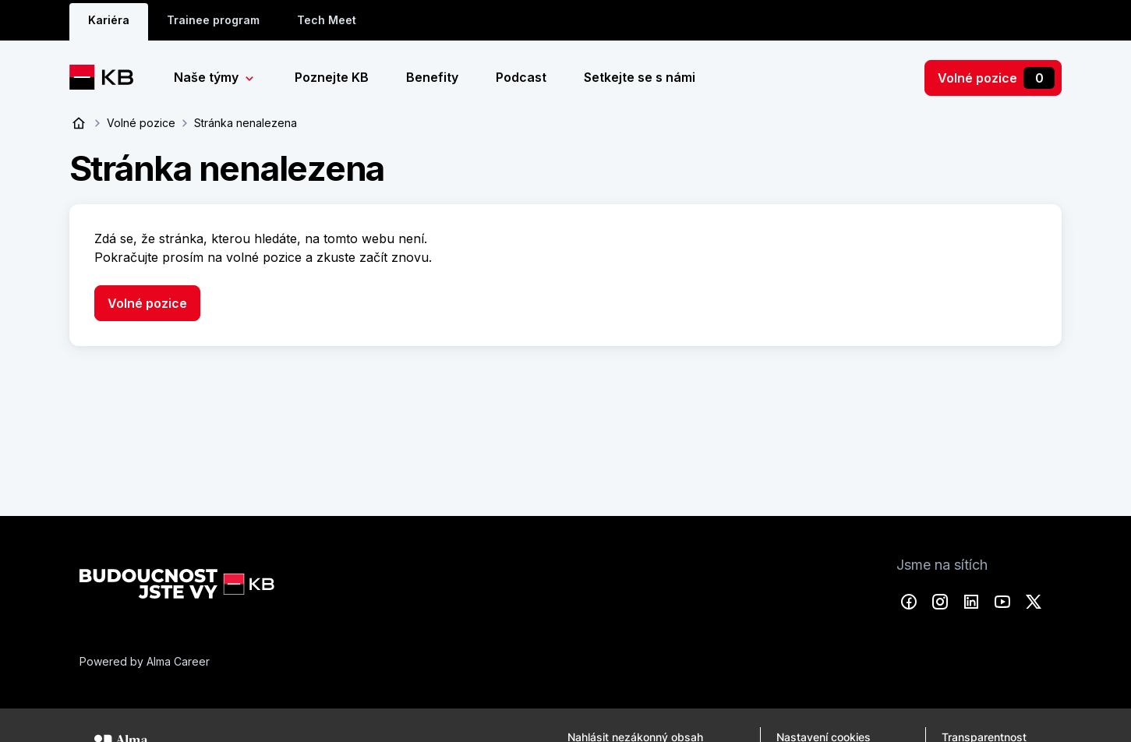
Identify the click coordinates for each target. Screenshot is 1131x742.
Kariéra (108, 19)
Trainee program (213, 19)
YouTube (1002, 600)
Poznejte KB (332, 77)
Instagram (940, 600)
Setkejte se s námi (639, 77)
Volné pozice (996, 78)
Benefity (432, 77)
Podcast (521, 77)
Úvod (78, 123)
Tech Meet (326, 19)
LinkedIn (971, 600)
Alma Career (178, 660)
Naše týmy (208, 77)
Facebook (908, 600)
